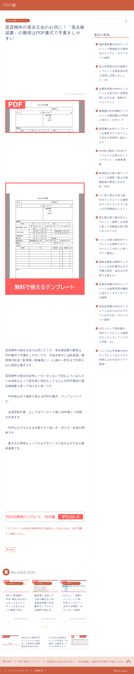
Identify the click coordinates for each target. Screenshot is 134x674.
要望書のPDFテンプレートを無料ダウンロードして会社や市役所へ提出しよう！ (113, 135)
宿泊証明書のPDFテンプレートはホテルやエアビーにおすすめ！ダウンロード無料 (113, 313)
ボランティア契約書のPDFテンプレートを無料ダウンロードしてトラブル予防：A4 (113, 335)
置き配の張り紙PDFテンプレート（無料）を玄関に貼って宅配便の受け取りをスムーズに (113, 224)
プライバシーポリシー (18, 670)
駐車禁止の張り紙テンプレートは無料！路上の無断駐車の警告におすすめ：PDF (113, 180)
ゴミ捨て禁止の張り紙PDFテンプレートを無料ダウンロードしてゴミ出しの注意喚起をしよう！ (113, 202)
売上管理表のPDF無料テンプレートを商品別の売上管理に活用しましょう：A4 (113, 73)
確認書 (11, 549)
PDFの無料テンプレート (17, 21)
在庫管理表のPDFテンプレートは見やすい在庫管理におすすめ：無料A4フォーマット (113, 96)
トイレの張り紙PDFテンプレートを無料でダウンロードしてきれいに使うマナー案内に (113, 246)
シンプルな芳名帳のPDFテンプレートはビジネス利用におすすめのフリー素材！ (113, 358)
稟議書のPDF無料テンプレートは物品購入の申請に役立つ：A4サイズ (113, 115)
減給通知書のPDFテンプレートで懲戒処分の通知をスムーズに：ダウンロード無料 (113, 51)
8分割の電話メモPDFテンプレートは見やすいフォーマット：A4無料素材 (113, 158)
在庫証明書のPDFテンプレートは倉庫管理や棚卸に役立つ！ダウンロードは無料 (113, 291)
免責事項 (38, 670)
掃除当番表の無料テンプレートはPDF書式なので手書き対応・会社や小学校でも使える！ (113, 269)
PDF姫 (9, 5)
